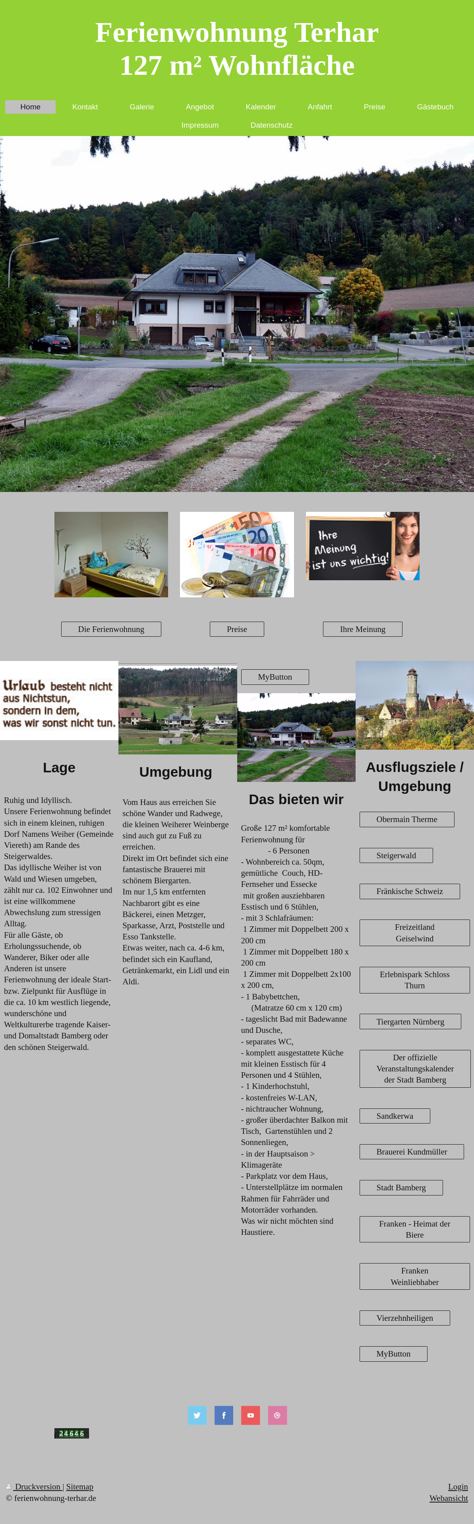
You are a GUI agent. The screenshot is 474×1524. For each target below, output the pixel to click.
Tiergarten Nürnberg (411, 1021)
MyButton (275, 677)
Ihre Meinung (362, 629)
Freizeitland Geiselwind (415, 932)
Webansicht (449, 1498)
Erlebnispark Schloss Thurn (415, 980)
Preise (237, 629)
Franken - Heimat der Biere (414, 1229)
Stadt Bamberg (401, 1187)
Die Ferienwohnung (111, 629)
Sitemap (79, 1486)
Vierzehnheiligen (405, 1318)
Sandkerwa (395, 1116)
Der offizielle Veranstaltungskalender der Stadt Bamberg (415, 1069)
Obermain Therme (407, 819)
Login (458, 1486)
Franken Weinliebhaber (415, 1276)
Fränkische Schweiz (410, 891)
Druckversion (34, 1486)
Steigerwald (396, 855)
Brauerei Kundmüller (412, 1152)
